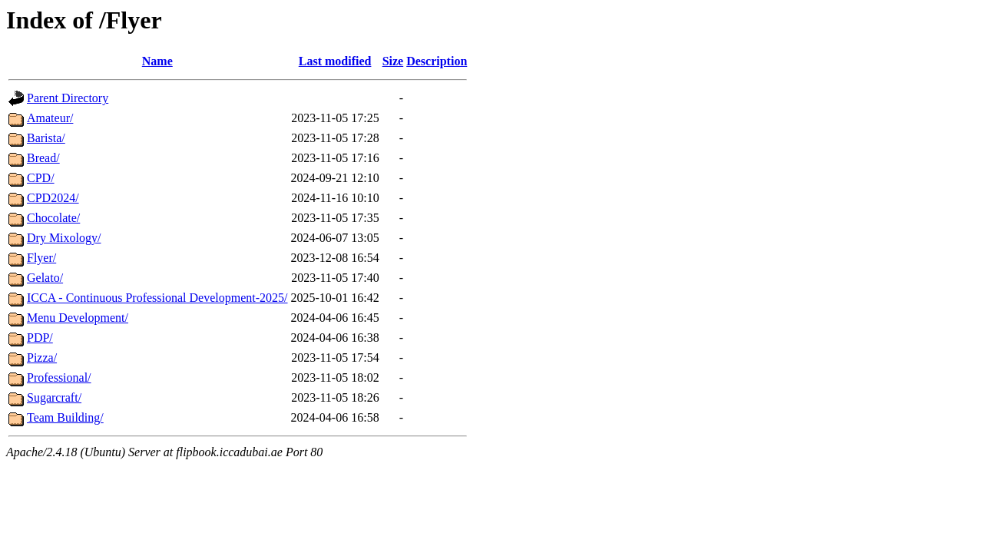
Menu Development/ (77, 317)
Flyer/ (41, 257)
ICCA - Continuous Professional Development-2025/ (157, 297)
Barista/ (46, 137)
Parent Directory (67, 97)
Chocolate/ (53, 217)
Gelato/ (45, 277)
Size (393, 61)
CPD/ (41, 177)
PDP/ (40, 337)
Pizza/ (42, 357)
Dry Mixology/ (64, 237)
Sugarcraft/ (54, 397)
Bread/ (43, 157)
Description (436, 61)
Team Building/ (65, 417)
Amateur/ (50, 117)
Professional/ (59, 377)
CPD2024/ (53, 197)
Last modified (335, 61)
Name (157, 61)
